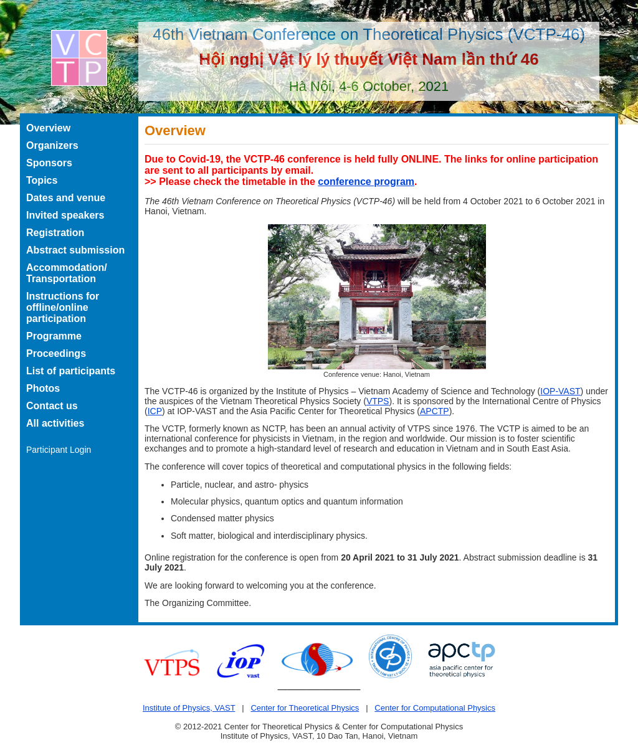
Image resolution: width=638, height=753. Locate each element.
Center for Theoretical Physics (304, 708)
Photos (43, 388)
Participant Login (58, 450)
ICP (155, 411)
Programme (54, 336)
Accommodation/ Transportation (66, 273)
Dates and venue (65, 197)
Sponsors (49, 163)
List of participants (70, 371)
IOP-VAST (560, 391)
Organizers (52, 145)
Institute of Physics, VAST (189, 708)
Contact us (52, 405)
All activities (55, 423)
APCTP (434, 411)
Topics (41, 180)
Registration (55, 232)
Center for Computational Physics (434, 708)
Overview (48, 128)
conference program (366, 181)
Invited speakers (65, 215)
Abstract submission (75, 250)
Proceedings (56, 353)
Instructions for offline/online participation (62, 307)
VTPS (377, 401)
